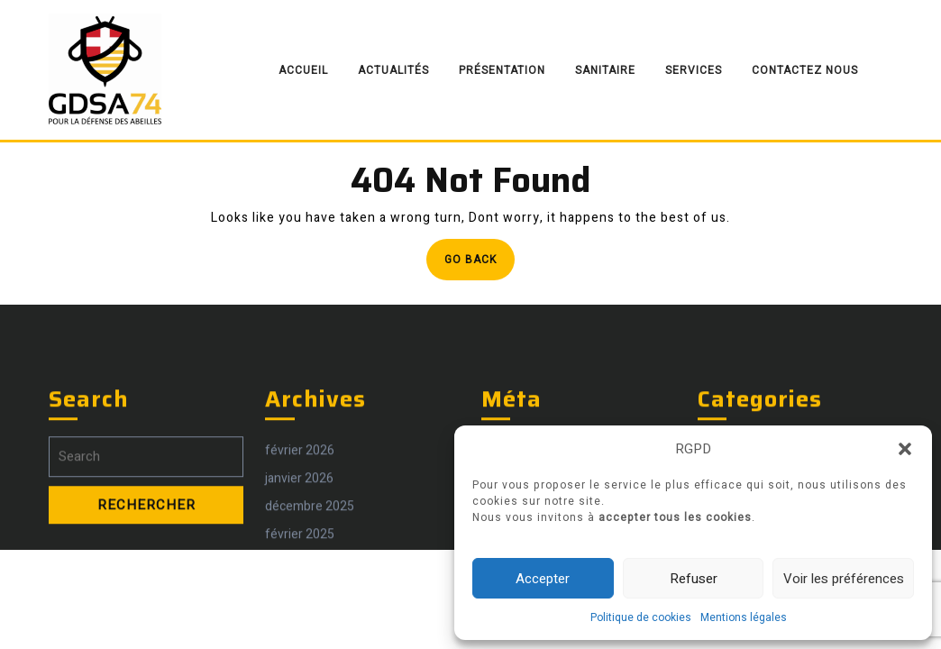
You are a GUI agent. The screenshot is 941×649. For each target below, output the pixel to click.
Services (693, 70)
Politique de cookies (640, 617)
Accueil (303, 70)
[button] (905, 449)
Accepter (543, 579)
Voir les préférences (843, 579)
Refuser (693, 579)
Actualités (393, 70)
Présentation (502, 70)
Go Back (479, 264)
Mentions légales (743, 617)
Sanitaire (605, 70)
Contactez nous (805, 70)
